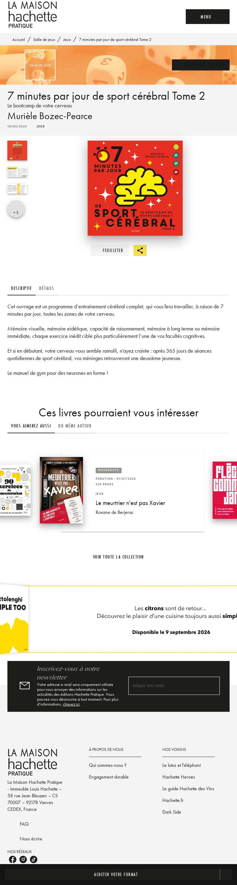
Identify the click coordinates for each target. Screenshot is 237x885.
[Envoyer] (212, 686)
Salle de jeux (44, 39)
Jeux (67, 39)
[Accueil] (33, 14)
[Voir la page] (118, 621)
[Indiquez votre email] (166, 686)
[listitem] (12, 859)
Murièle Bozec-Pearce (49, 116)
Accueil (18, 39)
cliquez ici (71, 704)
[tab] (21, 288)
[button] (201, 64)
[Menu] (208, 16)
